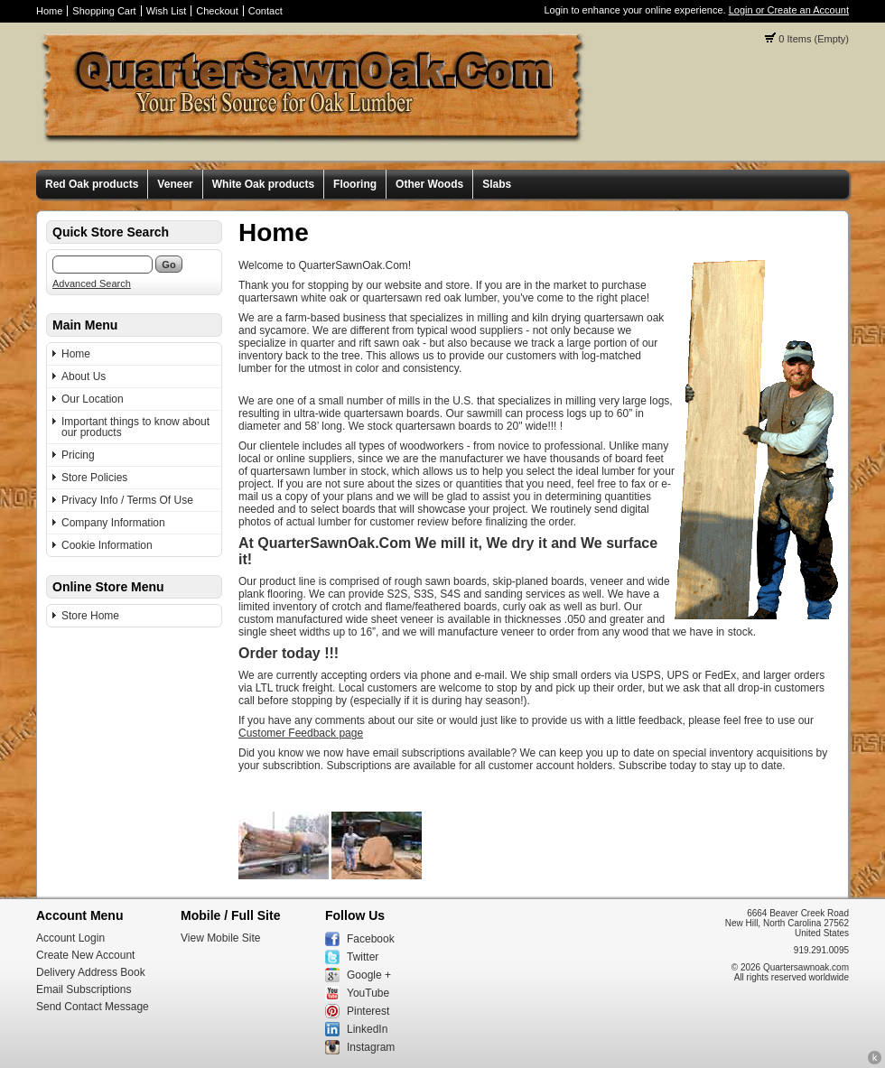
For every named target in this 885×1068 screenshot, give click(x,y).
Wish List (166, 10)
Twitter (362, 957)
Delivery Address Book (90, 972)
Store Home (90, 615)
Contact (265, 10)
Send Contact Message (92, 1006)
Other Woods (429, 184)
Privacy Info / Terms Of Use (127, 500)
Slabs (496, 184)
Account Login (70, 938)
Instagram (371, 1047)
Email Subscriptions (83, 989)
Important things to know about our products (135, 427)
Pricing (78, 455)
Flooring (355, 184)
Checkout (217, 10)
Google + (369, 975)
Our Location (92, 399)
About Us (83, 376)
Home (49, 10)
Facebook (371, 939)
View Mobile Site (221, 938)
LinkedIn (367, 1029)
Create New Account (85, 955)
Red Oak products (91, 184)
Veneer (174, 184)
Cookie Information (107, 545)
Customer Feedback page (300, 733)
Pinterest (368, 1011)
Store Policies (94, 477)
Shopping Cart (103, 10)
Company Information (113, 522)
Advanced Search (91, 283)
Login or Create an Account (789, 10)
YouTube (368, 993)
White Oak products (263, 184)
